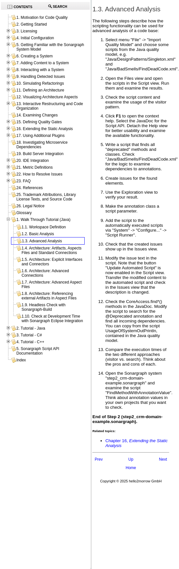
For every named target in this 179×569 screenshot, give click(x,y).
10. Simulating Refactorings (40, 83)
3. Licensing (26, 31)
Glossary (23, 213)
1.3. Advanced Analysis (42, 241)
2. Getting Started (31, 24)
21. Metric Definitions (34, 167)
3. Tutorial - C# (29, 335)
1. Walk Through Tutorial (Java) (43, 219)
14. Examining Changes (36, 115)
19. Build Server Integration (39, 153)
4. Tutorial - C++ (30, 342)
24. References (29, 188)
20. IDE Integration (32, 160)
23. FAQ (23, 181)
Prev (99, 459)
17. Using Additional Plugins (40, 135)
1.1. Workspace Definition (43, 227)
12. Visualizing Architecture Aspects (47, 97)
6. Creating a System (34, 56)
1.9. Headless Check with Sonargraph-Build (43, 307)
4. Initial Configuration (35, 38)
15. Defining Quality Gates (39, 122)
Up (130, 459)
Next (163, 459)
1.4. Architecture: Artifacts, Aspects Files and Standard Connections (51, 250)
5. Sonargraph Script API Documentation (37, 351)
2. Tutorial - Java (30, 328)
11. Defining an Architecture (40, 90)
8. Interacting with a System (40, 69)
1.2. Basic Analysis (37, 234)
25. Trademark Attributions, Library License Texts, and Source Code (46, 196)
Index (21, 360)
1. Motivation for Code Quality (41, 17)
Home (130, 468)
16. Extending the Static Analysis (44, 129)
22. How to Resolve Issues (39, 174)
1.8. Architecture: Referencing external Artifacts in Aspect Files (48, 295)
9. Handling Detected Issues (40, 76)
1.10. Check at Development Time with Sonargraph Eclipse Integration (52, 318)
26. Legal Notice (30, 206)
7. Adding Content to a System (42, 63)
